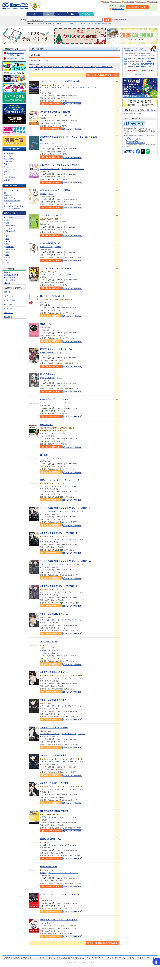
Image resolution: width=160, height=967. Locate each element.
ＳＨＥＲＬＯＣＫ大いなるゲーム (54, 614)
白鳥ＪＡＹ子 (45, 302)
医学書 (8, 241)
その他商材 (85, 14)
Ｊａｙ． (66, 486)
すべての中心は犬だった (50, 243)
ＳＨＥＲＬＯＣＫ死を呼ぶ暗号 (53, 700)
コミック (60, 14)
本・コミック (9, 218)
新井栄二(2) (8, 195)
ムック (8, 263)
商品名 (31, 67)
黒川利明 (63, 222)
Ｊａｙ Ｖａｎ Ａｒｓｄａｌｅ (52, 458)
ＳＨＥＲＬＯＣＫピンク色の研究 (54, 727)
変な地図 (70, 23)
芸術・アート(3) (9, 159)
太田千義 (43, 817)
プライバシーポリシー (38, 958)
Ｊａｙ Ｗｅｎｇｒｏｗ (49, 222)
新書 (7, 255)
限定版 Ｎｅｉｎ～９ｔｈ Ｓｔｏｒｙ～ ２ (59, 480)
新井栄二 (43, 845)
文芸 (7, 220)
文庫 (7, 252)
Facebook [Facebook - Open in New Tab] (102, 958)
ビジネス (9, 228)
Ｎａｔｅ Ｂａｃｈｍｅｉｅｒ (79, 88)
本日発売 (7, 272)
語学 (7, 244)
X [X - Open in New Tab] (109, 958)
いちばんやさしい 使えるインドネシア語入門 (59, 165)
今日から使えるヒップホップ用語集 (55, 190)
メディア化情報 (9, 277)
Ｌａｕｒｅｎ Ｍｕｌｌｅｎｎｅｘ (53, 88)
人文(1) (6, 174)
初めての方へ (8, 313)
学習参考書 (10, 247)
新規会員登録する (118, 9)
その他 (8, 257)
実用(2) (6, 167)
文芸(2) (6, 164)
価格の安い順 (38, 67)
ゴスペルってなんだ (48, 641)
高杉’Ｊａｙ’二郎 (46, 247)
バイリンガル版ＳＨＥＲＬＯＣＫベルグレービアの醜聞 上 (65, 561)
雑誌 (72, 14)
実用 (7, 223)
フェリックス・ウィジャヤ (50, 169)
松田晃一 (63, 433)
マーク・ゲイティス (77, 511)
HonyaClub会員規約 (132, 141)
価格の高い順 (48, 67)
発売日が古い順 (69, 67)
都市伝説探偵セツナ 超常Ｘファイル (56, 349)
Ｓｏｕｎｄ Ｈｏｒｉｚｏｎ (50, 486)
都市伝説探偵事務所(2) (12, 201)
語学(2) (6, 172)
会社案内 (7, 958)
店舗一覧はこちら (140, 74)
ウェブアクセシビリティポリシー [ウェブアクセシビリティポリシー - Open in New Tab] (124, 958)
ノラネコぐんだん (81, 23)
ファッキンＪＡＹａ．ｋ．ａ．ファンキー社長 (57, 275)
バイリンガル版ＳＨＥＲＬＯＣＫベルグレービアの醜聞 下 (65, 508)
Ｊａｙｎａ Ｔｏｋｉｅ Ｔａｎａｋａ (63, 845)
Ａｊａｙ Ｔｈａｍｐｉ (49, 433)
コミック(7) (8, 156)
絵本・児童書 (10, 249)
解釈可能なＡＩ (46, 425)
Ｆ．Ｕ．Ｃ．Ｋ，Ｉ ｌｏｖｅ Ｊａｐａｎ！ (59, 894)
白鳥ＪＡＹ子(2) (9, 198)
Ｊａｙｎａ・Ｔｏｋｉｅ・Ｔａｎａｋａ (63, 817)
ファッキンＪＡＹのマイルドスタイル (56, 268)
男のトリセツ (45, 324)
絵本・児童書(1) (9, 177)
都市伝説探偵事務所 (47, 353)
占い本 (91, 23)
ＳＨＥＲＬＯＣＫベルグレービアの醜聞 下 (59, 533)
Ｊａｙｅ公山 (53, 650)
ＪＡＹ (50, 194)
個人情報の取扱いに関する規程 (135, 143)
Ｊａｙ (59, 353)
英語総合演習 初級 (48, 867)
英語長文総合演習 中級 (50, 839)
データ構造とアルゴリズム (51, 215)
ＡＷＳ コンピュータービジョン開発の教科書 (59, 81)
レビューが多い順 (89, 67)
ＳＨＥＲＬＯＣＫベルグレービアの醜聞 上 (59, 586)
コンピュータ (10, 231)
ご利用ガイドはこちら (147, 55)
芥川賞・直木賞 (9, 280)
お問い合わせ (141, 2)
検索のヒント (124, 19)
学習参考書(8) (9, 153)
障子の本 (44, 455)
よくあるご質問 (129, 2)
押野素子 (43, 194)
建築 (7, 239)
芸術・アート (10, 226)
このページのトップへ (148, 958)
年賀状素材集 (106, 23)
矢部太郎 (57, 247)
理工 (7, 236)
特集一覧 (7, 283)
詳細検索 (116, 19)
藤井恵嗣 (43, 650)
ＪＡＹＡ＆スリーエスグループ (51, 115)
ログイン (122, 5)
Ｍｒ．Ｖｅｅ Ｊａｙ (48, 144)
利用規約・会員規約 (20, 958)
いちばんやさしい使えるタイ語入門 (55, 112)
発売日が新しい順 (58, 67)
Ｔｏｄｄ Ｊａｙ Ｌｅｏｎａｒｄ (53, 403)
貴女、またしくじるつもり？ (52, 296)
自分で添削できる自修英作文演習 (54, 811)
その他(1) (7, 180)
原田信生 (68, 115)
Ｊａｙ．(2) (8, 203)
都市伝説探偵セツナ (48, 374)
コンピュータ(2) (9, 169)
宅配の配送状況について (15, 58)
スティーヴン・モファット (58, 511)
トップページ (34, 14)
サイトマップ (153, 2)
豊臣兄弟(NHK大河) (47, 23)
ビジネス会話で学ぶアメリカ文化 (54, 399)
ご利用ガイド (116, 2)
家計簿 (97, 23)
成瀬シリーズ (60, 23)
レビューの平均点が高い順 (104, 67)
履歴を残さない (151, 110)
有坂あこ (75, 486)
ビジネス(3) (8, 161)
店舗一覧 (106, 2)
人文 (7, 234)
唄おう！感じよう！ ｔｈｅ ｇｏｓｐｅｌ (59, 920)
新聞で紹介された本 (11, 275)
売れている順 (79, 67)
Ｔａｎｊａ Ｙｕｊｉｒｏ (50, 898)
